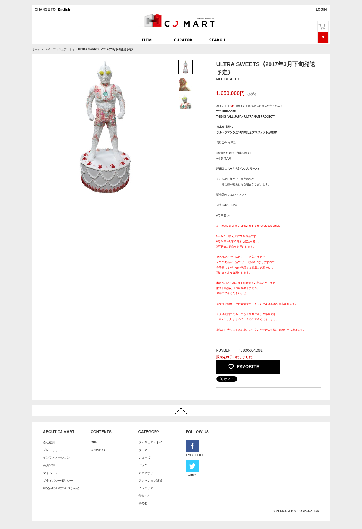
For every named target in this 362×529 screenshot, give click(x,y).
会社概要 (49, 442)
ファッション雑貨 (150, 480)
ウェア (142, 450)
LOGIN (321, 9)
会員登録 (49, 465)
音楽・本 (144, 495)
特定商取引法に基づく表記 (61, 488)
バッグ (142, 465)
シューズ (144, 457)
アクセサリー (147, 473)
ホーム (36, 49)
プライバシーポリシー (58, 480)
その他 (142, 503)
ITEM (46, 49)
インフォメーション (56, 457)
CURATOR (98, 450)
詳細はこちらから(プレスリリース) (237, 168)
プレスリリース (53, 450)
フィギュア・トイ (64, 49)
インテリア (145, 488)
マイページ (50, 473)
